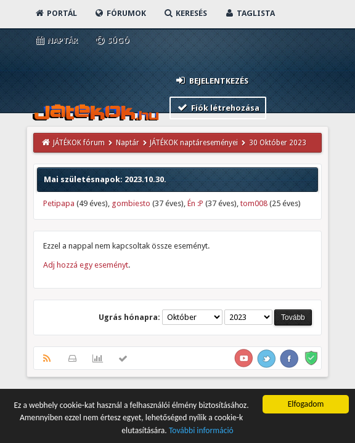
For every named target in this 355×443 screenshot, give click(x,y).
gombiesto (131, 203)
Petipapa (59, 203)
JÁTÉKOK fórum (79, 142)
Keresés (185, 13)
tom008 (253, 203)
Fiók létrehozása (217, 107)
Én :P (195, 203)
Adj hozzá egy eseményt (85, 264)
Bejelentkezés (211, 80)
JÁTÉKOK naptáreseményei (194, 142)
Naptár (56, 40)
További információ (201, 431)
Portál (55, 13)
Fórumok (120, 13)
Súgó (111, 40)
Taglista (249, 13)
